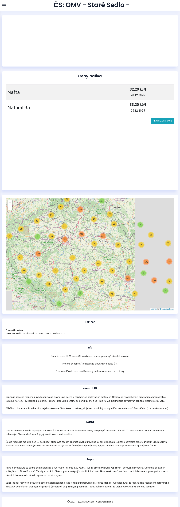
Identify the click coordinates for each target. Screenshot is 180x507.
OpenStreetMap (167, 309)
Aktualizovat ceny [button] (162, 120)
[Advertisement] (90, 40)
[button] (165, 291)
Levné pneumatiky (14, 333)
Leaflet (154, 309)
